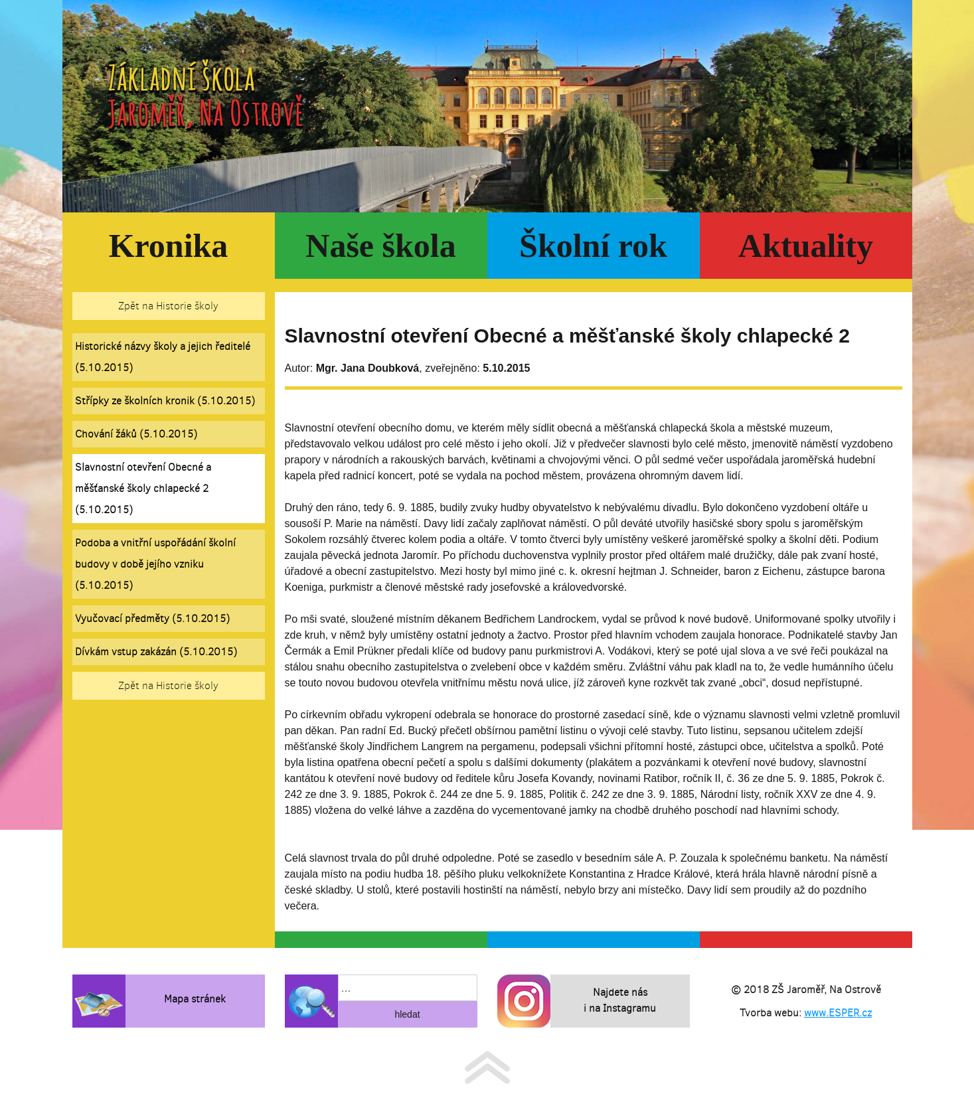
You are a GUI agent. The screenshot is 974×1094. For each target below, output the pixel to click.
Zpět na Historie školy (168, 306)
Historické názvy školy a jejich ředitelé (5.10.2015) (162, 356)
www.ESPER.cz (838, 1013)
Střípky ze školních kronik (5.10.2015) (165, 401)
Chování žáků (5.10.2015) (136, 434)
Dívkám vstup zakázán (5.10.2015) (156, 652)
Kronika (168, 245)
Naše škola (380, 245)
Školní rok (593, 245)
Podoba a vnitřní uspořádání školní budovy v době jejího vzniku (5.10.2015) (155, 564)
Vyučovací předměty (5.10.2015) (152, 618)
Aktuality (805, 245)
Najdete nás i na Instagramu (620, 1000)
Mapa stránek (195, 999)
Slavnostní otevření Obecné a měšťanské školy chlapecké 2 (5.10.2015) (143, 488)
